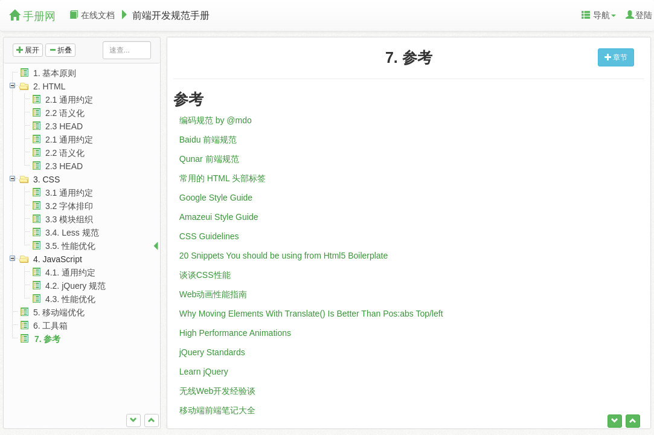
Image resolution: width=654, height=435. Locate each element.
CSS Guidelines (209, 236)
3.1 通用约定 (69, 193)
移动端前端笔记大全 (217, 410)
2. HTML (49, 86)
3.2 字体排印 (69, 206)
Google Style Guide (215, 197)
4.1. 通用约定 (70, 272)
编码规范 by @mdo (215, 120)
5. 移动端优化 (59, 312)
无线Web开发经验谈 (217, 391)
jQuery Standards (212, 352)
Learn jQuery (203, 371)
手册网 (32, 16)
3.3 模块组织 (69, 219)
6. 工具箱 (50, 325)
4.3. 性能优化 (70, 299)
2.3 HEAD (64, 126)
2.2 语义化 (65, 113)
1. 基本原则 (55, 73)
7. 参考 (47, 339)
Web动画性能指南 (213, 294)
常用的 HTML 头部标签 (222, 178)
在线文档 (92, 15)
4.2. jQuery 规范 (75, 286)
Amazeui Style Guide (218, 217)
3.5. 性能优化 (70, 246)
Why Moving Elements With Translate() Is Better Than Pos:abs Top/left (311, 313)
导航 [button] (599, 15)
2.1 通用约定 (69, 100)
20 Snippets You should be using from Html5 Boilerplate (283, 255)
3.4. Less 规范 (72, 232)
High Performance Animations (235, 333)
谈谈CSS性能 (205, 275)
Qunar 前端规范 (209, 159)
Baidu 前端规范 (208, 139)
